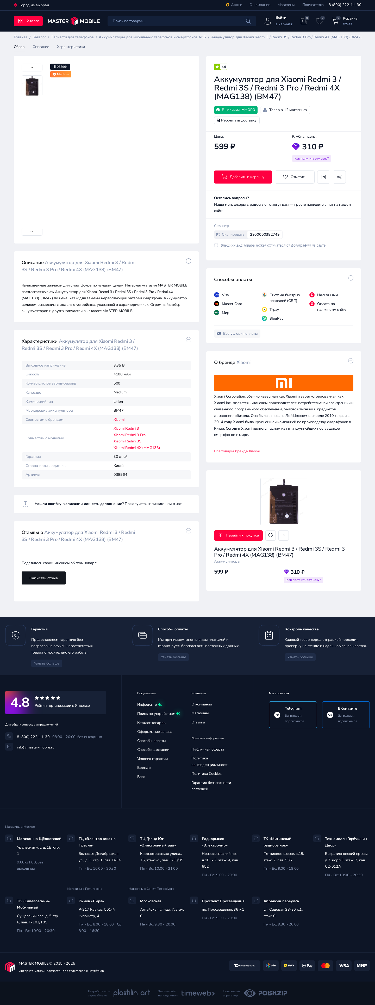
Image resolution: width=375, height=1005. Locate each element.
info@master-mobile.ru (35, 747)
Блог (141, 776)
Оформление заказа (154, 731)
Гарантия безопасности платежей (211, 786)
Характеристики (71, 46)
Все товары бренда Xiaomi (237, 451)
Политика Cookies (206, 773)
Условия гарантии (152, 758)
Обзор (19, 46)
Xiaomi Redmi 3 (126, 428)
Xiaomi (119, 419)
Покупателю (313, 4)
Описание (41, 46)
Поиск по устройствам (158, 713)
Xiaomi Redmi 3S (127, 441)
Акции (234, 4)
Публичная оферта (207, 749)
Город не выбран (33, 5)
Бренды (144, 767)
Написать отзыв (43, 578)
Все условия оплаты (237, 333)
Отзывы (198, 722)
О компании (259, 4)
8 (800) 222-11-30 (345, 4)
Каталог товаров (151, 722)
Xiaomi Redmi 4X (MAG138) (137, 447)
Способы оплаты (151, 740)
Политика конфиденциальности (209, 761)
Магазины (286, 4)
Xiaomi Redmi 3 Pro (130, 435)
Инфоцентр (149, 704)
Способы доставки (153, 749)
